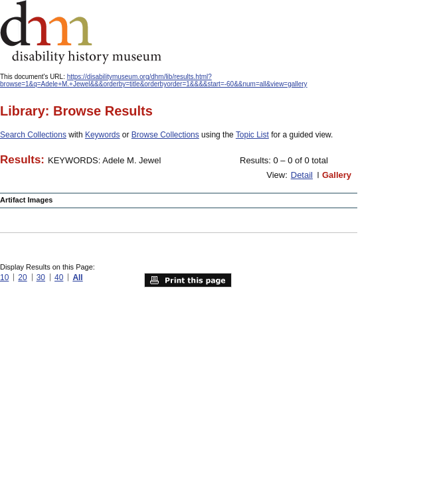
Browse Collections (165, 134)
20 (22, 277)
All (77, 277)
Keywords (102, 134)
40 (58, 277)
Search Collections (33, 134)
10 (4, 277)
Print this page (188, 280)
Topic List (252, 134)
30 (41, 277)
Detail (302, 175)
